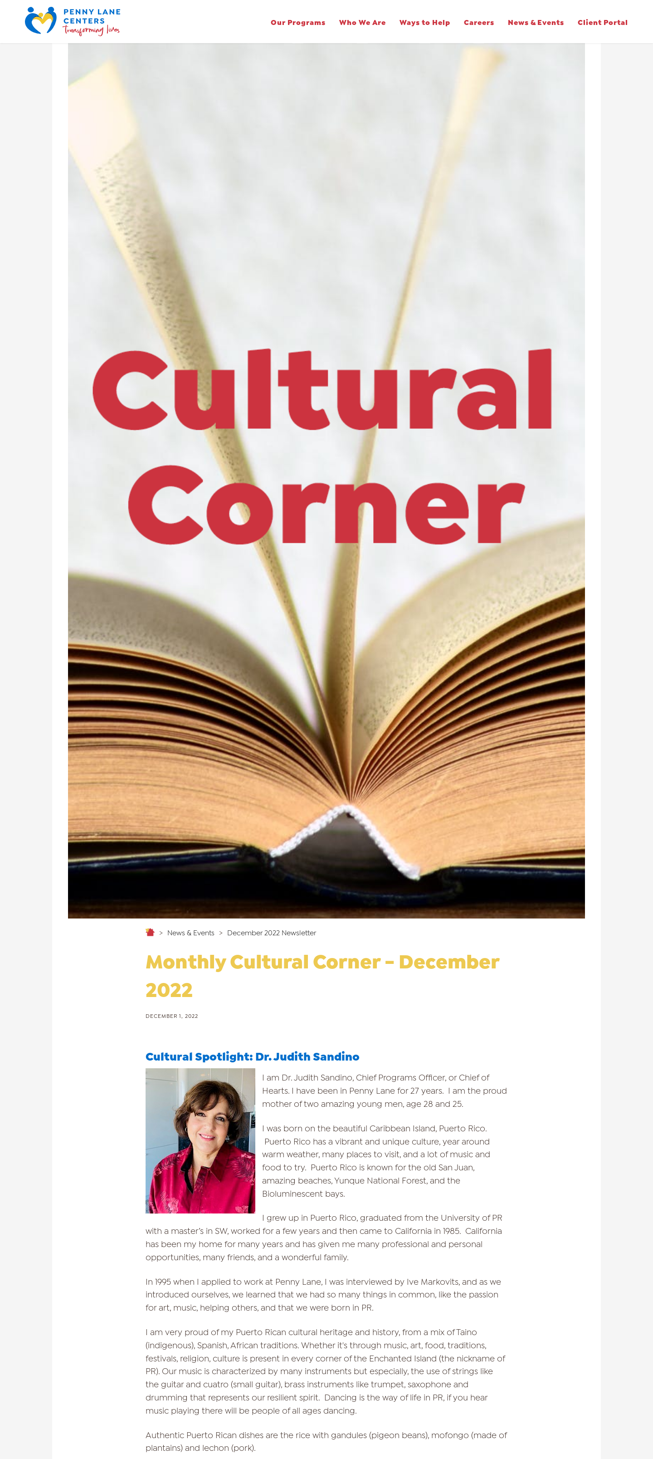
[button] (298, 21)
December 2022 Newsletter (271, 932)
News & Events (536, 21)
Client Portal (603, 21)
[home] (72, 21)
